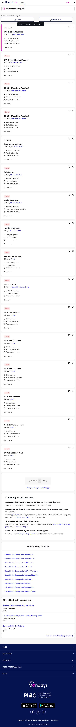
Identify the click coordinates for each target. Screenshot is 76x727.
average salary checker (26, 534)
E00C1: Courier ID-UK (13, 453)
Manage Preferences (25, 720)
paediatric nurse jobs (21, 527)
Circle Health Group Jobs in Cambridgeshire (21, 575)
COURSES (38, 660)
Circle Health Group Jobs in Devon (18, 579)
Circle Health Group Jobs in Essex (18, 583)
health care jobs (59, 524)
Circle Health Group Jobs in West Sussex (20, 591)
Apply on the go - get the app (38, 488)
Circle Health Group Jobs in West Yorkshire (21, 571)
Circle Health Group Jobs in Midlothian (19, 563)
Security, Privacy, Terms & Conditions (45, 720)
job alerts (15, 515)
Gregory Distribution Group (19, 287)
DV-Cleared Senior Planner (16, 60)
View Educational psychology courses (60, 636)
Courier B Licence (12, 312)
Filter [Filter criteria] (17, 20)
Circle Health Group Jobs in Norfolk (18, 567)
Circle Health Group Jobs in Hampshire (19, 587)
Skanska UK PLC (15, 175)
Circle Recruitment (16, 62)
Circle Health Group (10, 16)
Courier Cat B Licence (14, 425)
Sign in (18, 517)
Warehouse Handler (13, 256)
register (26, 517)
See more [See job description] (8, 47)
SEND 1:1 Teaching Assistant (16, 88)
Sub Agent (9, 172)
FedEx (13, 259)
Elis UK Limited (18, 34)
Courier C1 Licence (12, 340)
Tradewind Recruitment (18, 90)
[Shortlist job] (69, 26)
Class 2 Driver (10, 284)
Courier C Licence (12, 397)
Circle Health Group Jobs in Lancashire (19, 559)
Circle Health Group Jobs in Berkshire (19, 555)
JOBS (38, 647)
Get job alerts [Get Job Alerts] (55, 20)
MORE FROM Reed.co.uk (38, 667)
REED (38, 674)
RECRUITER (38, 654)
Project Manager (11, 200)
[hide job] (72, 26)
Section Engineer (12, 228)
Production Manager (13, 32)
